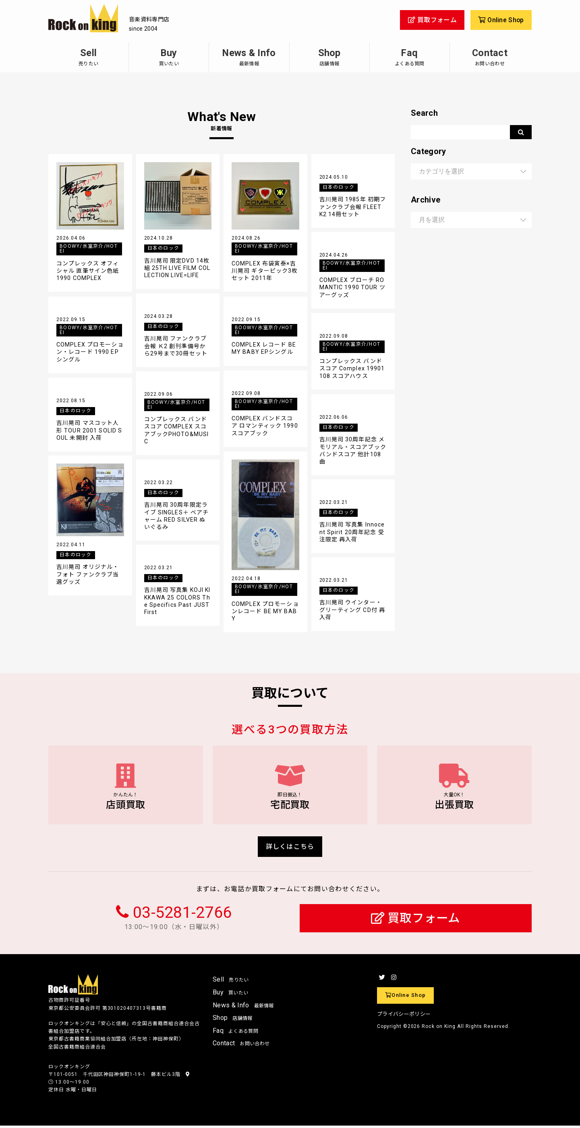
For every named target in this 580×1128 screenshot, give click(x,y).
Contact (490, 57)
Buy (169, 57)
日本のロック (163, 248)
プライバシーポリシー (404, 1016)
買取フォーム (416, 921)
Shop (329, 57)
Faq (410, 57)
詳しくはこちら (290, 848)
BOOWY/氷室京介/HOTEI (89, 249)
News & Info (249, 57)
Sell (88, 57)
